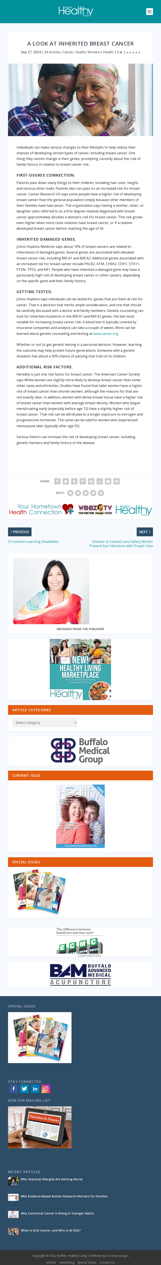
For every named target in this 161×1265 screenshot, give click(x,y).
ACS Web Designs (117, 1256)
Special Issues (86, 1262)
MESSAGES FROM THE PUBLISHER (80, 629)
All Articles (52, 52)
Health (80, 52)
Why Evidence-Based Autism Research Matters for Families (65, 1196)
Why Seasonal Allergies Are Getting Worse (52, 1179)
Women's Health (100, 52)
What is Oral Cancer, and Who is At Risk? (51, 1230)
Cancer (67, 52)
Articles (51, 1262)
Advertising (66, 1262)
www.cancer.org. (106, 333)
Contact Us (107, 1262)
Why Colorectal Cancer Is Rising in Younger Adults (58, 1213)
